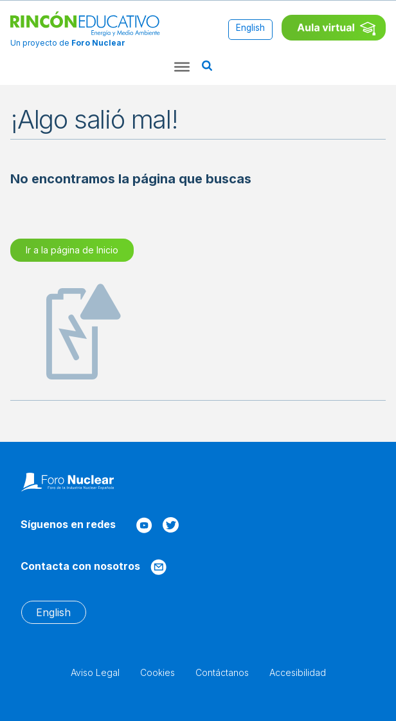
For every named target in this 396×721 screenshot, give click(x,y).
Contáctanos (222, 672)
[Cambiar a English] (250, 29)
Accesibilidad (297, 672)
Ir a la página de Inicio (72, 249)
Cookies (157, 672)
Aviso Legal (95, 672)
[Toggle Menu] (182, 66)
